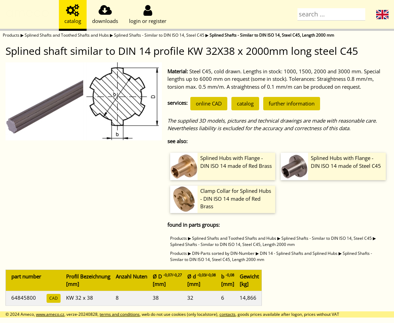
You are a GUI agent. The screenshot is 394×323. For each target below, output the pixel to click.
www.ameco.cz (50, 314)
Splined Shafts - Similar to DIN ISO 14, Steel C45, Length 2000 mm (271, 35)
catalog (245, 103)
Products (11, 35)
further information (292, 103)
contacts (227, 314)
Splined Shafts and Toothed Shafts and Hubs (67, 35)
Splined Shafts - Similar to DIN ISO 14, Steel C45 (159, 35)
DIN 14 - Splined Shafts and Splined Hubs (299, 253)
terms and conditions (120, 314)
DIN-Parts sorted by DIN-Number (223, 253)
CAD (53, 298)
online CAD (209, 103)
